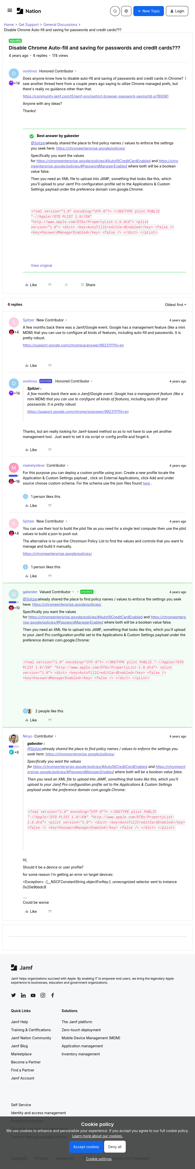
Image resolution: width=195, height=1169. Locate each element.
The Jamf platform (77, 1022)
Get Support (29, 24)
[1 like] (41, 496)
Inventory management (81, 1054)
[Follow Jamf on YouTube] (33, 995)
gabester (30, 592)
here (146, 483)
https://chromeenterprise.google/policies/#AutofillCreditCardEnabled (93, 161)
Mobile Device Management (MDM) (91, 1038)
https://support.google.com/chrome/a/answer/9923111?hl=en (73, 345)
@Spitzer (38, 143)
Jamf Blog (19, 1046)
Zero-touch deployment (81, 1030)
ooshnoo (30, 71)
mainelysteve (34, 465)
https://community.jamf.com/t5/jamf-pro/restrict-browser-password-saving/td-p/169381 (95, 96)
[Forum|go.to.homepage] (29, 11)
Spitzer (28, 320)
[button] (10, 12)
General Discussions (60, 24)
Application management (82, 1046)
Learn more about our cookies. (97, 1136)
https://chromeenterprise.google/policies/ (90, 148)
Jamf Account (22, 1078)
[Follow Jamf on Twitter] (13, 995)
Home (9, 24)
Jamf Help (19, 1022)
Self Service (21, 1105)
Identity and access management (38, 1113)
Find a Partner (22, 1070)
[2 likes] (43, 711)
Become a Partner (26, 1062)
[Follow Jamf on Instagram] (42, 995)
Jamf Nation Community (31, 1038)
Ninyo (27, 736)
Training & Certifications (31, 1030)
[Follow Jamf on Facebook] (52, 995)
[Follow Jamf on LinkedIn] (23, 995)
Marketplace (21, 1054)
